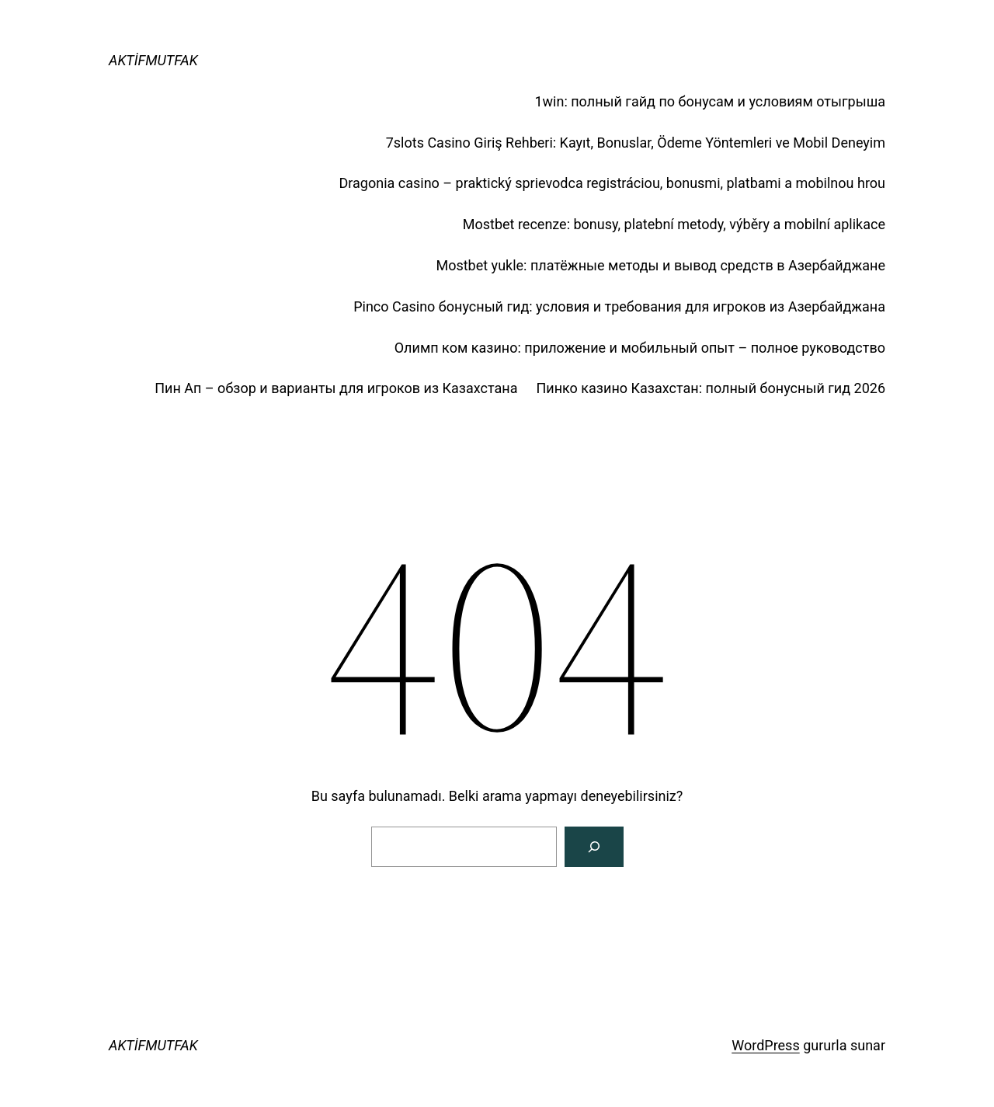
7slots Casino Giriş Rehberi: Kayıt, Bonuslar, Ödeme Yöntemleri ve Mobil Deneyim (635, 142)
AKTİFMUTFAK (153, 60)
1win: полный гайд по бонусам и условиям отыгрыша (709, 101)
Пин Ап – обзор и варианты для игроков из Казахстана (336, 388)
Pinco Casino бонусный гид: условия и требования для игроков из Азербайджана (619, 306)
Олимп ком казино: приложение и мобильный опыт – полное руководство (639, 347)
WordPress (765, 1045)
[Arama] (594, 847)
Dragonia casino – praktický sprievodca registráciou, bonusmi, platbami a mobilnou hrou (612, 183)
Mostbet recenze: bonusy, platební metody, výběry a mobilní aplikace (674, 224)
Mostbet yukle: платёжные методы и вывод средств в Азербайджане (660, 265)
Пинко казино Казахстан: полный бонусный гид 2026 (710, 388)
